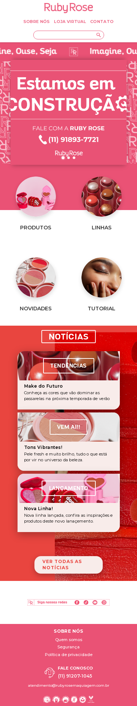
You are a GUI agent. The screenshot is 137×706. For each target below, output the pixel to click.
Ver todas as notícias (62, 564)
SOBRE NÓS (36, 21)
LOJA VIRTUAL (70, 21)
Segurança (68, 646)
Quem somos (68, 639)
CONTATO (102, 21)
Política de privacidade (68, 654)
